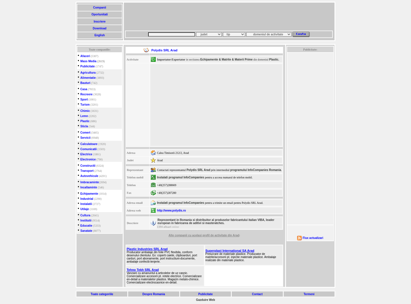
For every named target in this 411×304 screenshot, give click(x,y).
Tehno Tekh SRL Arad (143, 269)
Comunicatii (88, 149)
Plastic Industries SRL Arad (147, 249)
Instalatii (86, 204)
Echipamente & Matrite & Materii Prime (226, 59)
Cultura (85, 215)
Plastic (85, 121)
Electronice (88, 159)
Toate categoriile (102, 294)
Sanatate (86, 230)
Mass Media (88, 61)
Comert (85, 132)
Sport (84, 99)
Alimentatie (88, 77)
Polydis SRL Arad (198, 170)
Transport (87, 170)
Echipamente (89, 193)
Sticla (84, 126)
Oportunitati (100, 14)
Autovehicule (89, 176)
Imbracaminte (89, 182)
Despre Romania (154, 294)
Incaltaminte (88, 187)
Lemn (84, 116)
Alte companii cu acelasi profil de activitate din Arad (204, 235)
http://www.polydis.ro (171, 210)
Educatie (86, 225)
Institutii (86, 220)
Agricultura (88, 72)
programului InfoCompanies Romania (255, 170)
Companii (99, 7)
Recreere (86, 94)
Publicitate (87, 66)
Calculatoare (89, 144)
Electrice (86, 154)
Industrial (86, 198)
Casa (83, 89)
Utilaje (84, 209)
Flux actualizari (313, 237)
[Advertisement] (229, 16)
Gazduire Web (205, 299)
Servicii (85, 137)
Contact (257, 294)
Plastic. (274, 59)
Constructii (88, 165)
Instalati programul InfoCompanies (180, 177)
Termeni (309, 294)
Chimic (85, 110)
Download (99, 28)
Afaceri (85, 56)
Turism (85, 104)
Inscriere (99, 21)
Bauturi (85, 82)
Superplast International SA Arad (230, 250)
